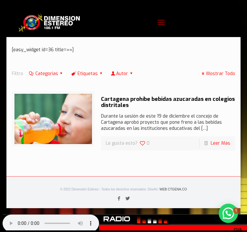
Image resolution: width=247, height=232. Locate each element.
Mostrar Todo (217, 74)
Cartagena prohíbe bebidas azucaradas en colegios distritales (168, 102)
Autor (122, 74)
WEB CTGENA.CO (173, 189)
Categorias (46, 74)
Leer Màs (220, 143)
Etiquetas (87, 74)
